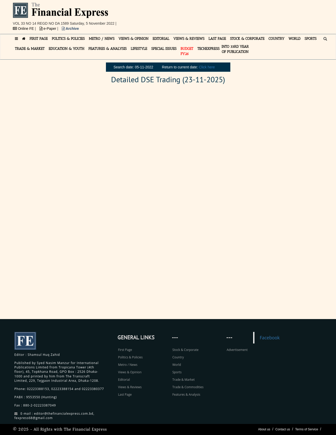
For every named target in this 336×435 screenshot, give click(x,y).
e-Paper (48, 28)
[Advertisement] (238, 14)
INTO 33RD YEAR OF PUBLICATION (235, 49)
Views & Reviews (130, 387)
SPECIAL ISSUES (163, 49)
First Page (125, 350)
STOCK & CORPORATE (247, 39)
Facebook (270, 337)
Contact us (282, 429)
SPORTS (310, 39)
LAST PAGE (217, 39)
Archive (70, 28)
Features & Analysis (186, 394)
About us (264, 429)
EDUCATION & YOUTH (66, 49)
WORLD (295, 39)
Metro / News (127, 364)
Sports (177, 372)
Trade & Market (183, 379)
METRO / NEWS (101, 39)
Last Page (125, 394)
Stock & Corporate (185, 350)
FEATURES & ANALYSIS (107, 49)
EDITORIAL (161, 39)
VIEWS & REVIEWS (188, 39)
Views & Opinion (130, 372)
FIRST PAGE (38, 39)
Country (178, 357)
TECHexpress (208, 49)
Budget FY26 (187, 51)
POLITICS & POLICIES (68, 39)
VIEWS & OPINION (133, 39)
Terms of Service (306, 429)
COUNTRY (276, 39)
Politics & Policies (130, 357)
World (176, 364)
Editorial (124, 379)
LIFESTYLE (139, 49)
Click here (207, 67)
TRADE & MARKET (30, 49)
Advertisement (237, 350)
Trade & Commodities (188, 387)
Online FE (24, 28)
